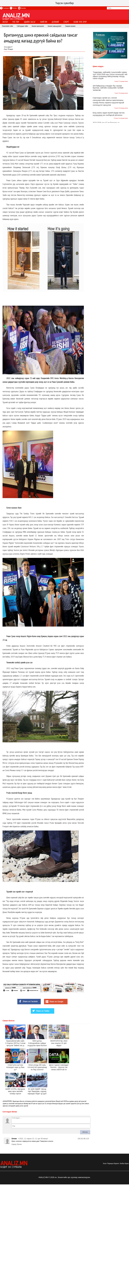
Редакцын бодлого (113, 1163)
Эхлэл (105, 1163)
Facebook (4, 8)
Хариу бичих (16, 1144)
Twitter (13, 8)
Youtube (22, 8)
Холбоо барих (124, 1163)
